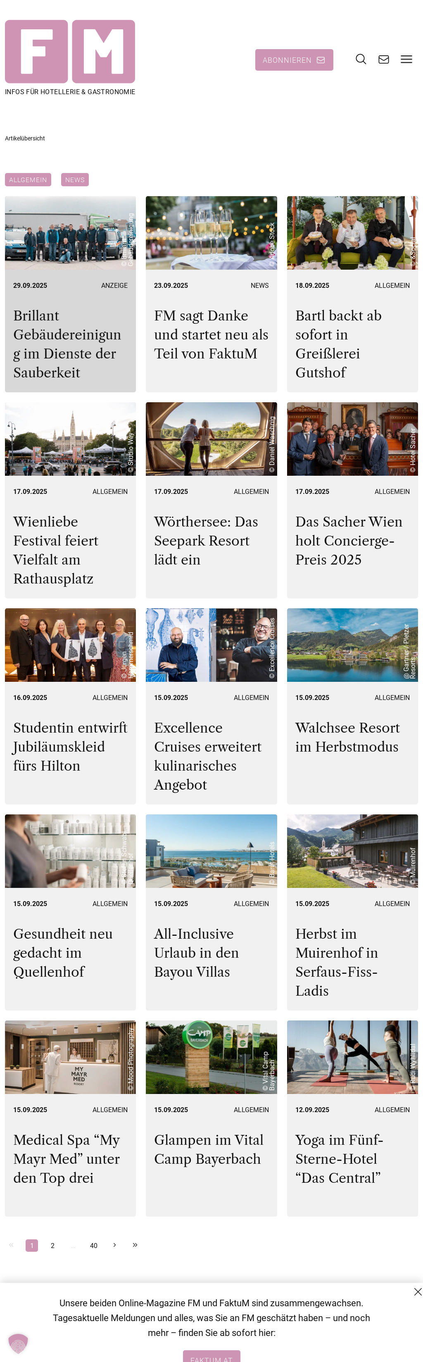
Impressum (359, 1347)
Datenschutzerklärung (376, 1332)
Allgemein (28, 179)
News (75, 179)
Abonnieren (287, 60)
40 (93, 1245)
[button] (18, 1344)
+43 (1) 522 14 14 (268, 1347)
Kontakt (353, 1302)
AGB (347, 1317)
